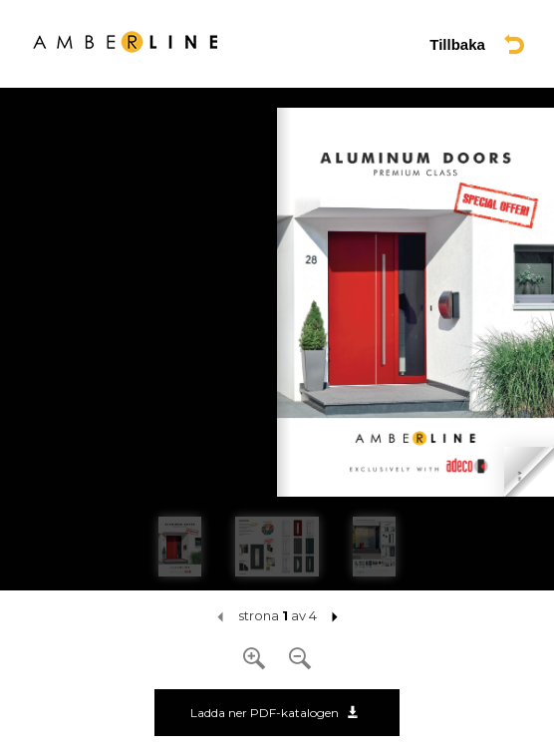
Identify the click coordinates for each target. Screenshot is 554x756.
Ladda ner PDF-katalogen (274, 712)
